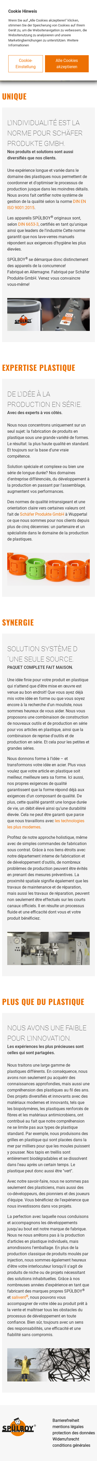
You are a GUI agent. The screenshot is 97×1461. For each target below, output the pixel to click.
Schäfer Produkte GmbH (42, 514)
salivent (20, 1297)
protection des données (74, 1432)
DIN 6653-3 (28, 224)
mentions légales (68, 1426)
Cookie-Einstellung (26, 63)
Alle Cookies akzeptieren (67, 63)
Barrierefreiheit (66, 1420)
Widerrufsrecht (66, 1439)
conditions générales (71, 1445)
